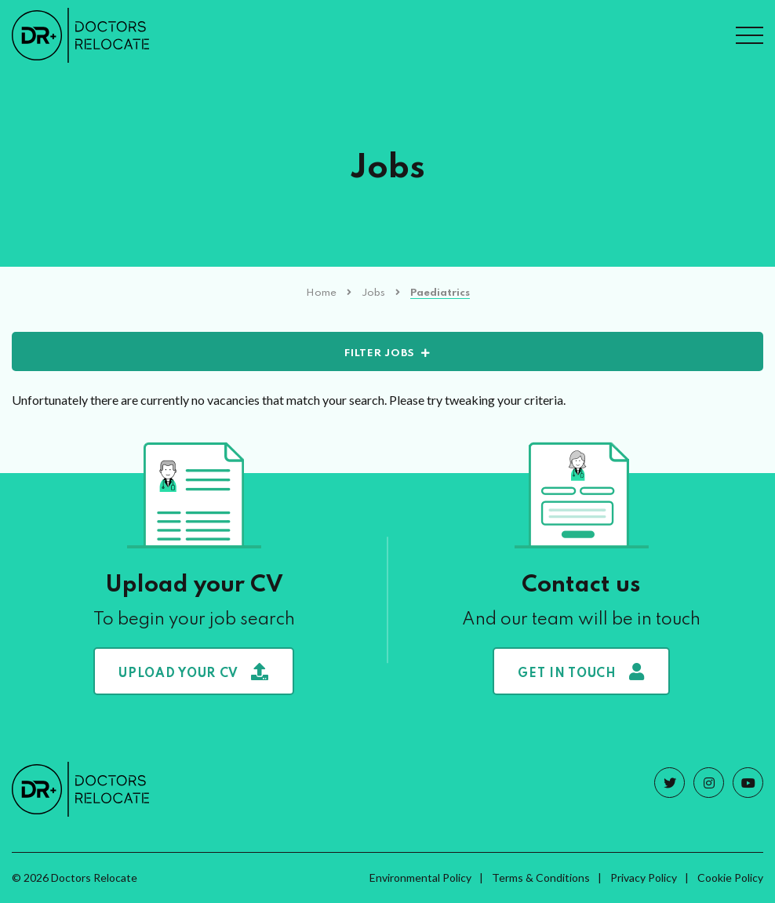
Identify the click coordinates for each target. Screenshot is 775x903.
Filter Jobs (379, 353)
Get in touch (581, 671)
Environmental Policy (420, 877)
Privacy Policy (643, 877)
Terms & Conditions (541, 877)
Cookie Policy (730, 877)
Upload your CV (193, 671)
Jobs (373, 293)
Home (321, 293)
